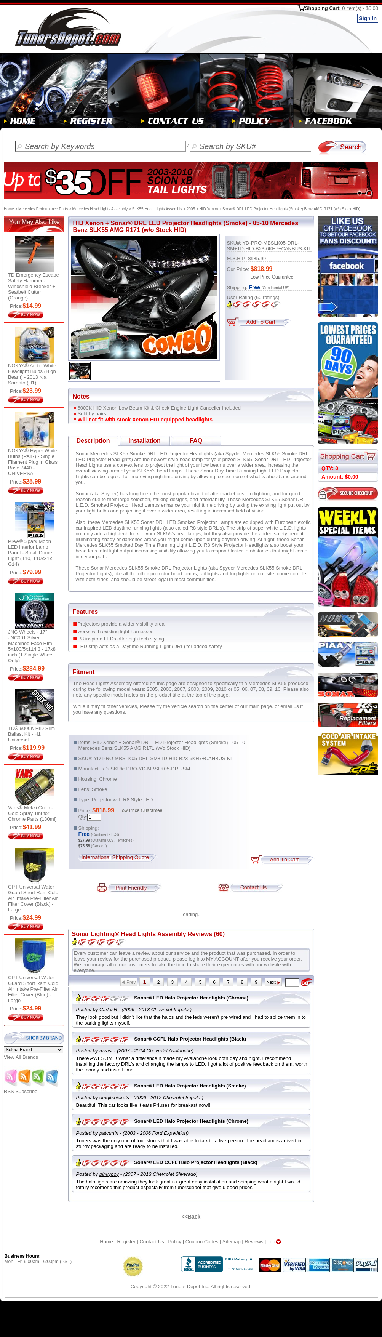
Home (9, 209)
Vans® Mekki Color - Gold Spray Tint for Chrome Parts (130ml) (32, 813)
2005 (191, 209)
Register (126, 1241)
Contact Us (151, 1241)
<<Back (191, 1217)
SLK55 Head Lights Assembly (157, 209)
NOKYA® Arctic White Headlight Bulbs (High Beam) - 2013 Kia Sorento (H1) (32, 374)
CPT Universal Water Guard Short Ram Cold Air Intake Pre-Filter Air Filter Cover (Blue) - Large (33, 989)
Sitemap (231, 1241)
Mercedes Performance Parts (43, 209)
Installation (144, 440)
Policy (174, 1241)
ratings (267, 297)
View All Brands (21, 1057)
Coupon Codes (202, 1241)
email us (289, 706)
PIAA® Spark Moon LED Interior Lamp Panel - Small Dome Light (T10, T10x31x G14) (30, 552)
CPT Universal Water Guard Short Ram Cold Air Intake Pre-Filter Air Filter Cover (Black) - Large (33, 898)
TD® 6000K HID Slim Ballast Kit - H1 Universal (31, 734)
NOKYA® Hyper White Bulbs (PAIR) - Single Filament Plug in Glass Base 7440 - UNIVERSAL (33, 462)
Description (93, 440)
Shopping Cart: (341, 8)
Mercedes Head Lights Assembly (100, 209)
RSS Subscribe (31, 1089)
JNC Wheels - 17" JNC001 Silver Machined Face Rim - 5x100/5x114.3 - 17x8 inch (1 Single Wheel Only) (32, 646)
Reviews (254, 1241)
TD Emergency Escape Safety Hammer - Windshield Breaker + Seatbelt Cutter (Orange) (33, 286)
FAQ (196, 440)
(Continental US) (276, 288)
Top (274, 1241)
